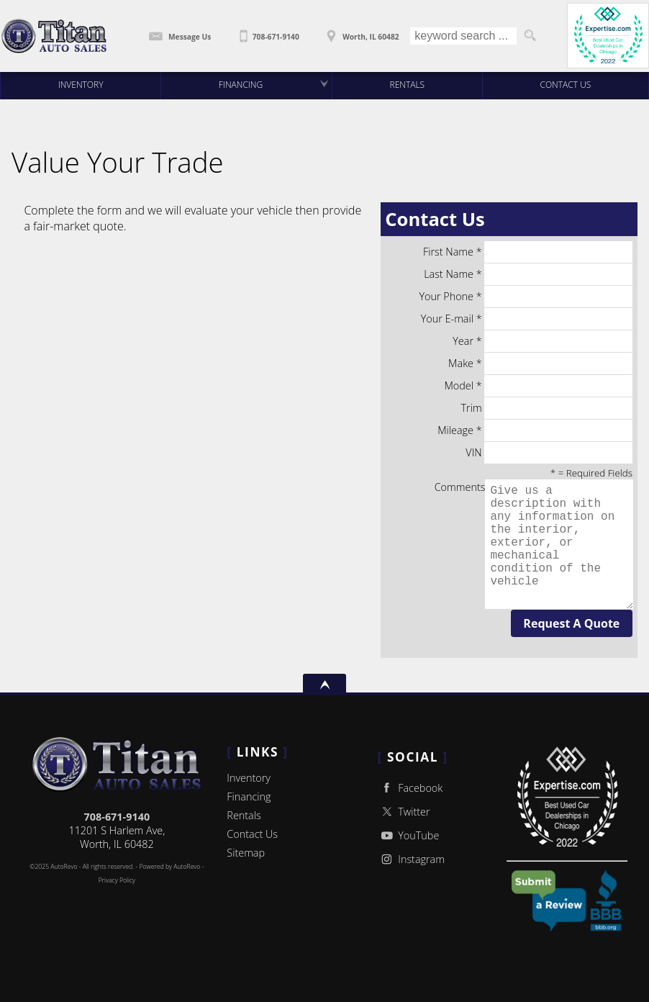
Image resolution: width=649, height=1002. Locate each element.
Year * (542, 341)
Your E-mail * (526, 319)
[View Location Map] (361, 32)
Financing (249, 796)
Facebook (410, 788)
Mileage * (534, 430)
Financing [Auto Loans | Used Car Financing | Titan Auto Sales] (241, 84)
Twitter (404, 812)
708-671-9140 (117, 816)
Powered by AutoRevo (169, 866)
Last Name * (528, 274)
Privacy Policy (117, 880)
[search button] (530, 36)
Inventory (249, 778)
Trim (546, 408)
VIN (549, 453)
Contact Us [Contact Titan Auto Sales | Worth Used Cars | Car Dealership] (565, 84)
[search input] (463, 36)
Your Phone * (525, 296)
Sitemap (246, 852)
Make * (540, 363)
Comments (533, 544)
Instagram (411, 859)
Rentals (407, 84)
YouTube (409, 835)
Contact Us (252, 834)
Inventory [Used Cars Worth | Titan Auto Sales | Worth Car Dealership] (81, 84)
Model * (538, 386)
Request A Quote (571, 623)
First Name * (527, 252)
